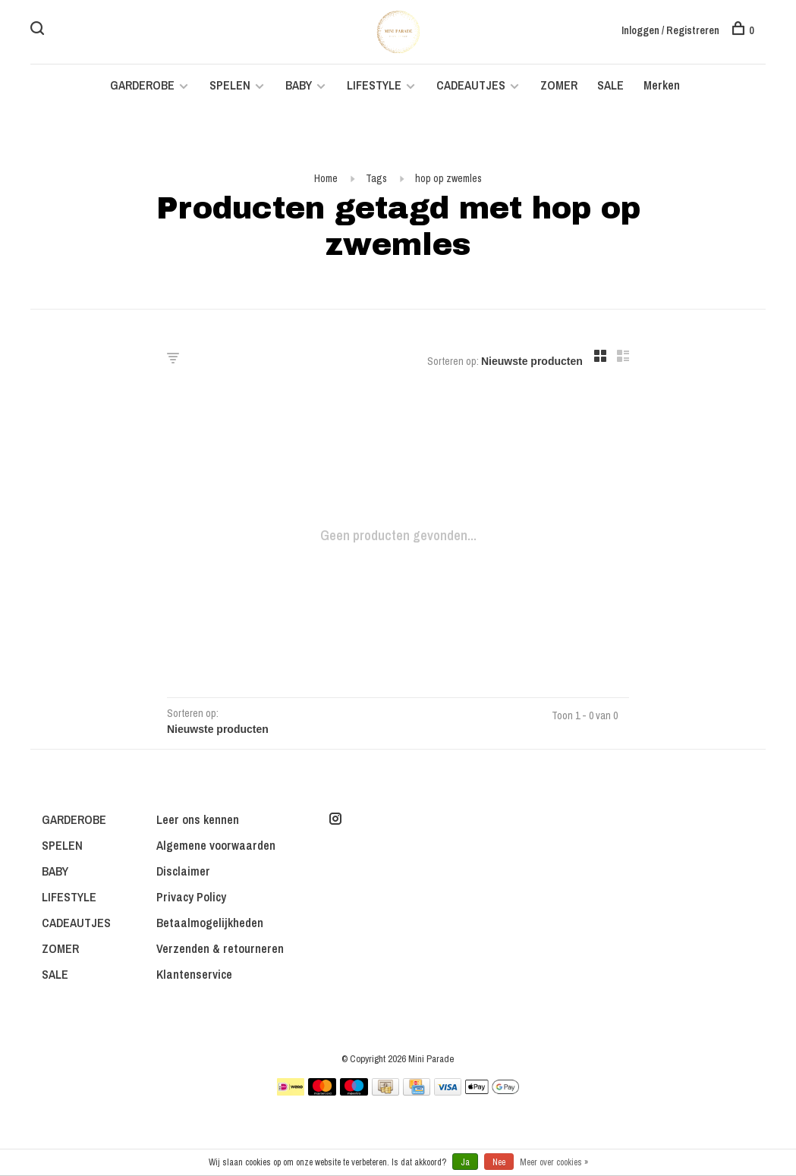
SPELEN (229, 85)
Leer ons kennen (197, 819)
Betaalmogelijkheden (209, 922)
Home (326, 178)
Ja (465, 1162)
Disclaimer (183, 871)
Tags (376, 178)
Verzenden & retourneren (220, 948)
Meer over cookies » (554, 1162)
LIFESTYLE (374, 85)
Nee (498, 1162)
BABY (298, 85)
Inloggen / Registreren (670, 30)
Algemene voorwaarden (215, 845)
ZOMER (558, 85)
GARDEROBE (142, 85)
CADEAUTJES (472, 85)
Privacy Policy (191, 896)
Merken (661, 85)
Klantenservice (194, 974)
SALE (610, 85)
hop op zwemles (448, 178)
